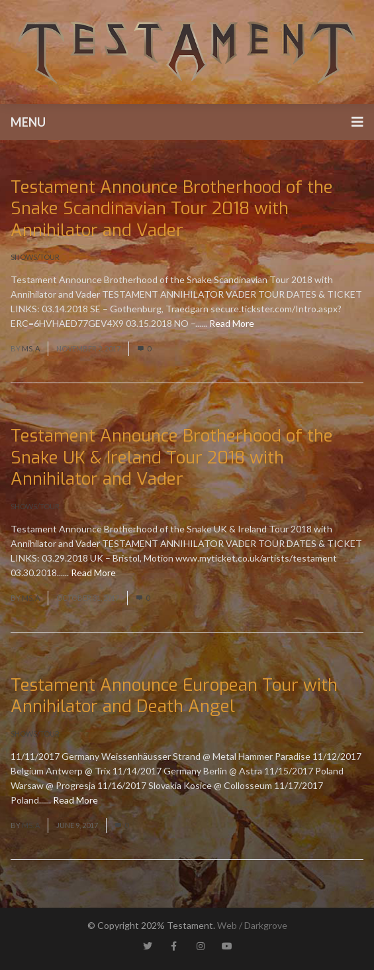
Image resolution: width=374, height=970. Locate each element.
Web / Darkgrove (252, 925)
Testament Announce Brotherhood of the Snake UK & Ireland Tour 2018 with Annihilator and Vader (172, 457)
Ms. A (31, 348)
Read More (231, 323)
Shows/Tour (35, 257)
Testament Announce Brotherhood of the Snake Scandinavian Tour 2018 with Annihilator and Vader (172, 209)
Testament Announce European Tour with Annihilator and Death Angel (174, 696)
